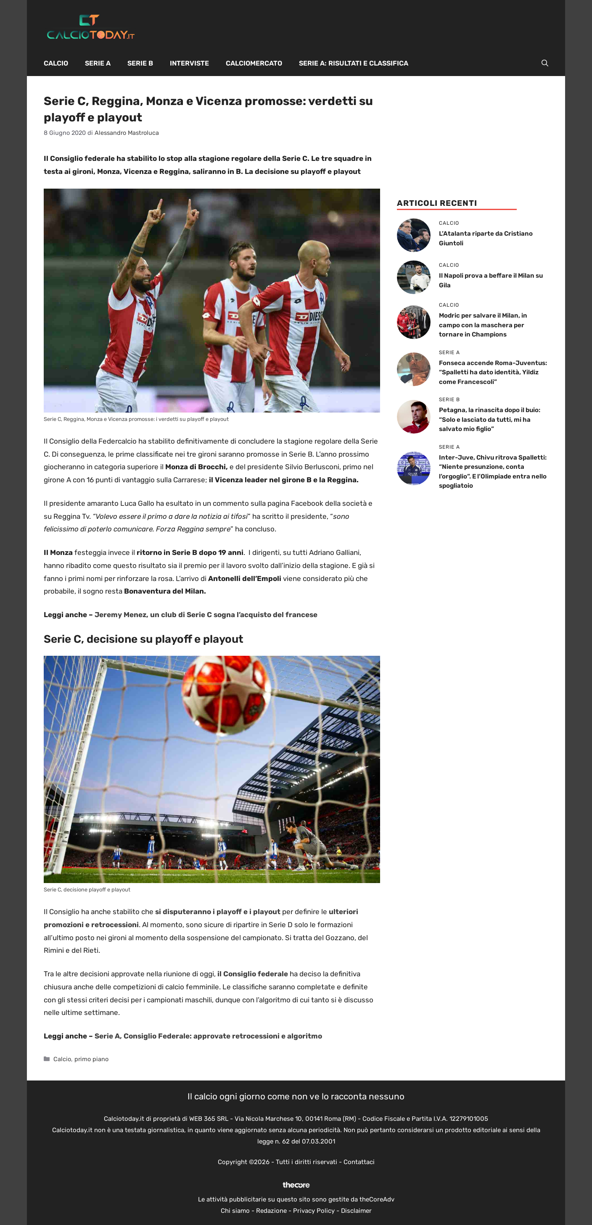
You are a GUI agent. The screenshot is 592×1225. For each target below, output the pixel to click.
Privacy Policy (314, 1210)
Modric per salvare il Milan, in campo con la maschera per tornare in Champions (483, 325)
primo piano (91, 1059)
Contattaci (359, 1162)
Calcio (56, 63)
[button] (545, 63)
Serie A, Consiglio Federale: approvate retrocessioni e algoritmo (208, 1036)
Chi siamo (235, 1210)
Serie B (140, 63)
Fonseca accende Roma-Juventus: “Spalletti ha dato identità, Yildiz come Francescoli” (493, 372)
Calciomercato (254, 63)
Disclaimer (356, 1210)
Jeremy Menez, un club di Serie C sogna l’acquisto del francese (206, 614)
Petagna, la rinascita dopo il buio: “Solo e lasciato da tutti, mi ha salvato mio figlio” (489, 419)
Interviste (189, 63)
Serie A (98, 63)
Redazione (271, 1210)
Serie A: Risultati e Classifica (353, 63)
